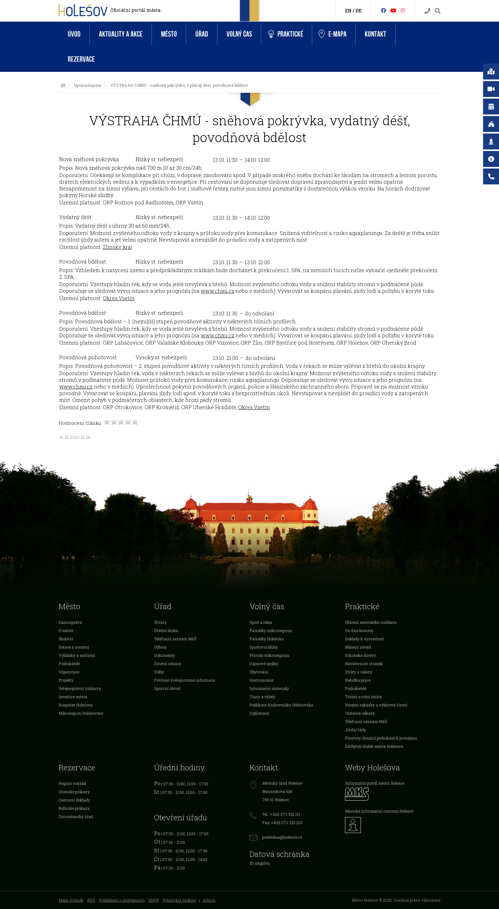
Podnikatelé (69, 663)
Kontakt (375, 34)
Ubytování (259, 671)
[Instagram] (403, 10)
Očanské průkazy (74, 791)
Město (169, 34)
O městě (66, 630)
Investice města (73, 696)
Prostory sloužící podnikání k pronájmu (381, 737)
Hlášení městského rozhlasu (371, 622)
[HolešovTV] (393, 10)
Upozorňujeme (87, 85)
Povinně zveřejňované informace (184, 680)
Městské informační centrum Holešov (379, 811)
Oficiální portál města (135, 10)
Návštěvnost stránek (364, 663)
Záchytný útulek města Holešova (374, 746)
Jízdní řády (355, 729)
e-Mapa (333, 34)
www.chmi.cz (217, 290)
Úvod (74, 34)
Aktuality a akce (121, 34)
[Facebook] (383, 10)
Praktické (285, 34)
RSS (91, 900)
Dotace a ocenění (74, 647)
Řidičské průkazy (74, 808)
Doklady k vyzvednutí (364, 638)
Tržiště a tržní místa (363, 696)
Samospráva (70, 622)
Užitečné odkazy (360, 713)
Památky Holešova (267, 638)
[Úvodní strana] (63, 85)
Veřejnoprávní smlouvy (80, 688)
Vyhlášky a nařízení (77, 655)
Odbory (160, 647)
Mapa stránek (71, 900)
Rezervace (81, 59)
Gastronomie (261, 680)
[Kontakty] (427, 11)
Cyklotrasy (259, 713)
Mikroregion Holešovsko (81, 713)
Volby (159, 671)
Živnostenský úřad (76, 816)
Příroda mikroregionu (269, 655)
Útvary (160, 622)
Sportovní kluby (264, 647)
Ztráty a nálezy (358, 671)
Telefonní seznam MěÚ (175, 638)
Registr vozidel (72, 783)
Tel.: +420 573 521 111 (281, 814)
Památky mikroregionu (271, 630)
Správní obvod (167, 688)
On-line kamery (359, 630)
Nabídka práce (357, 680)
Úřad (201, 34)
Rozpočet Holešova (76, 704)
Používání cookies (179, 900)
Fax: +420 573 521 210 (282, 822)
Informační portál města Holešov (375, 783)
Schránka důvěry (360, 655)
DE (358, 11)
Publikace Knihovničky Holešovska (281, 704)
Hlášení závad (358, 647)
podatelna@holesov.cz (282, 837)
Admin (209, 900)
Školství (66, 638)
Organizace (69, 671)
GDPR (153, 900)
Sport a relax (261, 622)
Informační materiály (269, 688)
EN (348, 11)
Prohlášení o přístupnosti (121, 900)
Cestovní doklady (74, 799)
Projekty (66, 680)
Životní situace (167, 663)
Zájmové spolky (264, 663)
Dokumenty (164, 655)
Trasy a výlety (262, 696)
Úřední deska (166, 630)
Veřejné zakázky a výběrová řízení (376, 704)
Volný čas (239, 34)
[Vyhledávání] (437, 11)
